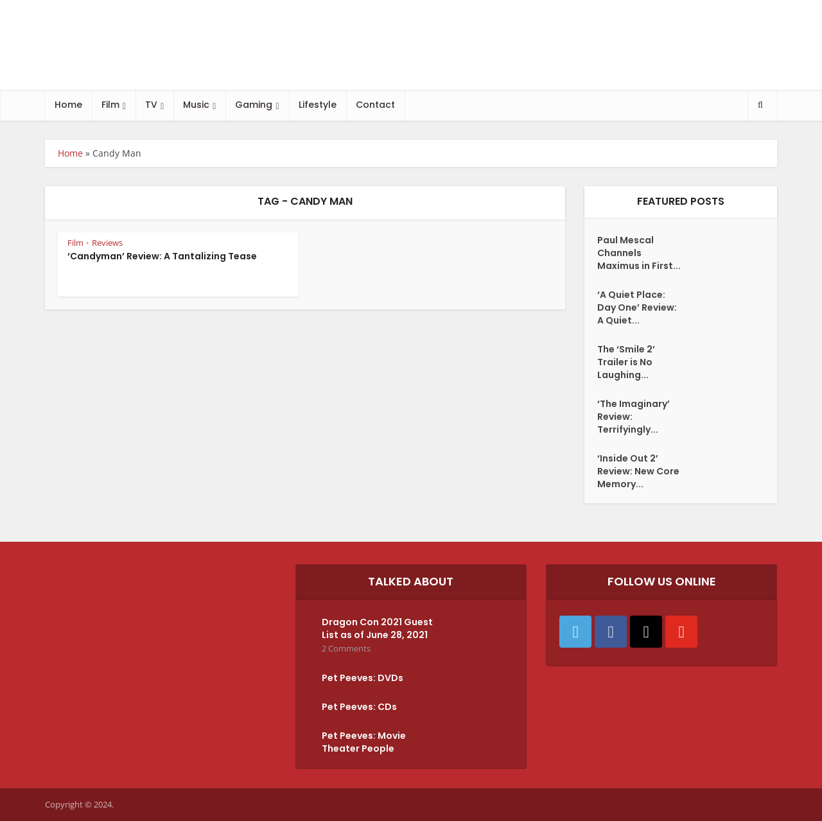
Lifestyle (318, 104)
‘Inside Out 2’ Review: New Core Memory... (638, 471)
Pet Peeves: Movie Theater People (364, 742)
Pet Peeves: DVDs (362, 677)
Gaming (253, 104)
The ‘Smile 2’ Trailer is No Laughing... (626, 362)
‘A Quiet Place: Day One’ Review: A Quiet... (637, 307)
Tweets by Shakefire (100, 571)
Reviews (107, 242)
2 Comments (346, 648)
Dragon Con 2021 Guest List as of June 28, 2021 (377, 628)
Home (68, 104)
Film (110, 104)
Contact (375, 104)
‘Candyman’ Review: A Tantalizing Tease (162, 256)
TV (151, 104)
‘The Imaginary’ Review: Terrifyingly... (633, 416)
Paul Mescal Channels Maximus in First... (639, 253)
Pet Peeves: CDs (359, 706)
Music (196, 104)
